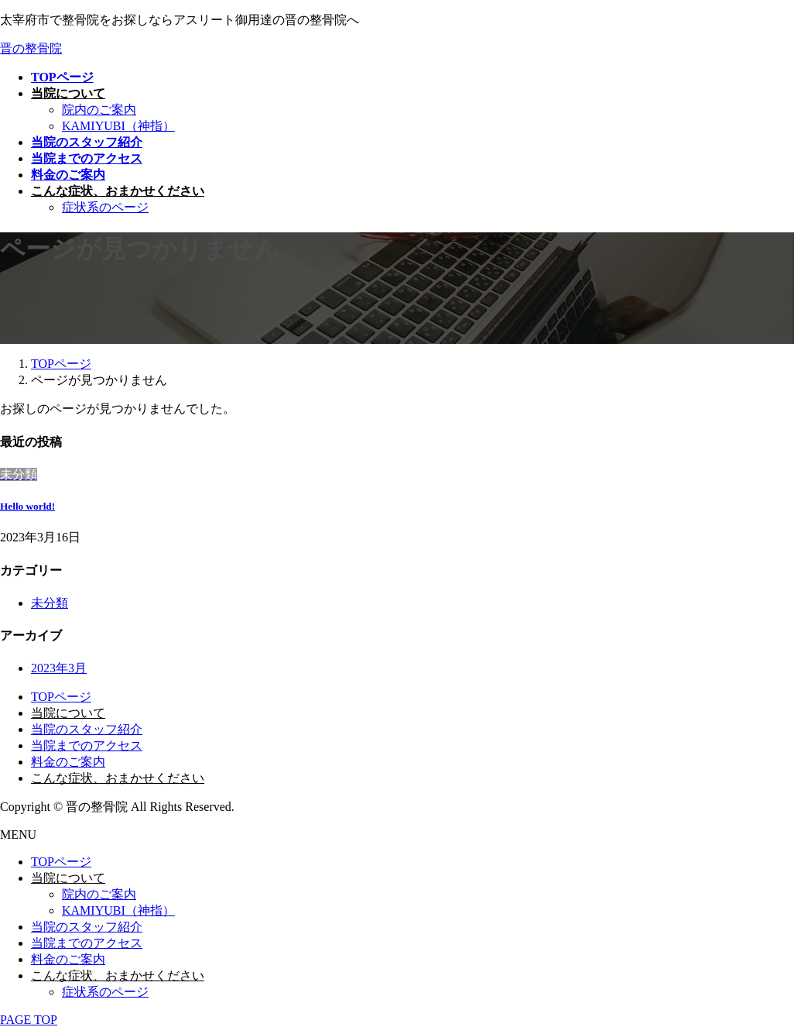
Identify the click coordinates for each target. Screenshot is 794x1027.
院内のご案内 (99, 109)
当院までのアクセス (86, 745)
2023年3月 (59, 668)
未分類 (49, 603)
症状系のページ (105, 207)
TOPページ (61, 696)
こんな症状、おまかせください (117, 778)
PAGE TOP (28, 1019)
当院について (68, 713)
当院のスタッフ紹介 (86, 729)
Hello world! (27, 506)
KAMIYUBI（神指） (118, 125)
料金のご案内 (68, 761)
